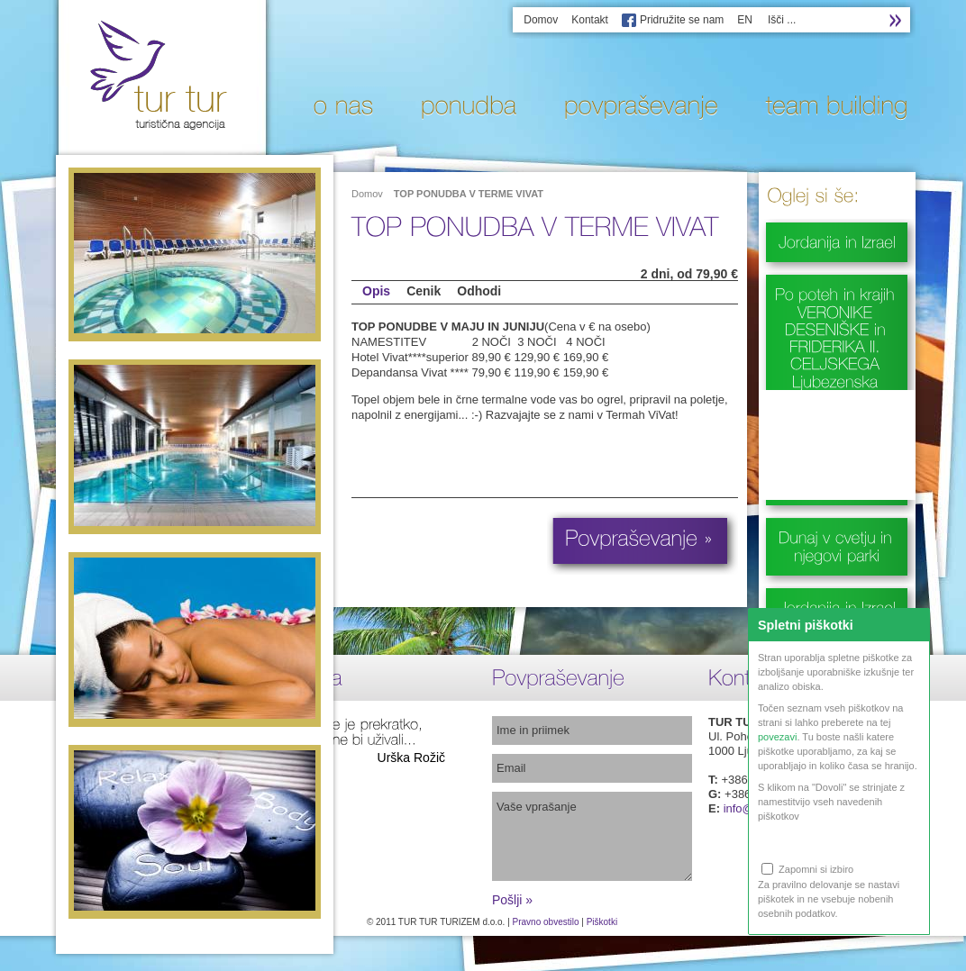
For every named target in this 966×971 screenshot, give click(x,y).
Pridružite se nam (682, 20)
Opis (376, 291)
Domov (541, 20)
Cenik (423, 291)
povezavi (777, 736)
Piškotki (602, 922)
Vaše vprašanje (592, 836)
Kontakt (589, 20)
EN (744, 20)
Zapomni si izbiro (807, 869)
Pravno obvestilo (546, 922)
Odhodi (479, 291)
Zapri (913, 624)
